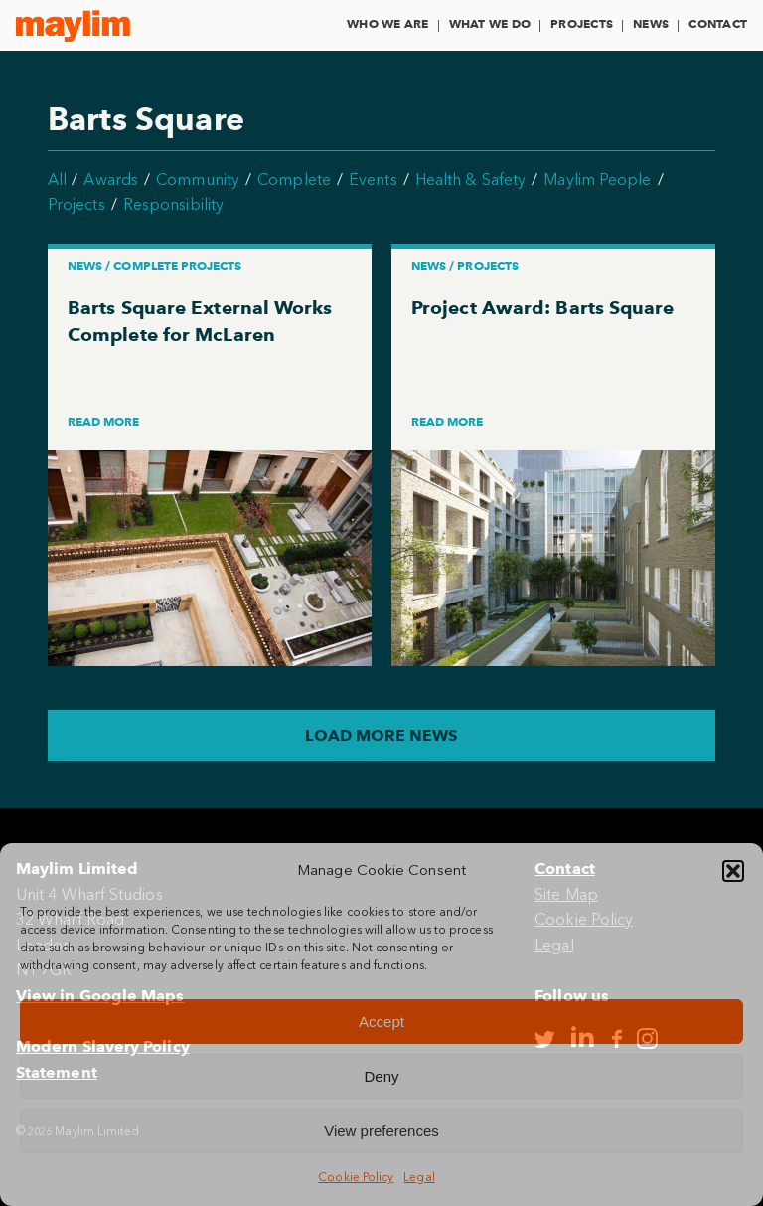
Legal (418, 1177)
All (57, 179)
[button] (733, 871)
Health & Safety (470, 179)
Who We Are (387, 23)
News (651, 23)
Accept (381, 1021)
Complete (294, 179)
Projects (581, 23)
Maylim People (597, 179)
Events (372, 179)
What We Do (490, 23)
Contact (717, 23)
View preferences (381, 1130)
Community (197, 179)
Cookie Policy (355, 1177)
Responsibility (173, 204)
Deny (381, 1076)
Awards (110, 179)
